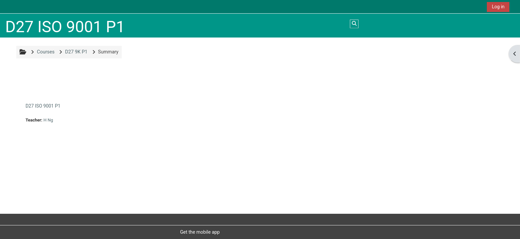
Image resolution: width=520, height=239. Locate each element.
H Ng (48, 120)
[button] (354, 24)
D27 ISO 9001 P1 (43, 106)
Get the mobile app (200, 232)
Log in (498, 6)
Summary (108, 52)
